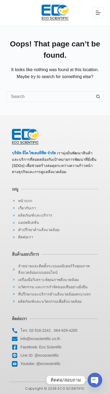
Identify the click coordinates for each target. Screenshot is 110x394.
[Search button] (98, 96)
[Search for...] (49, 96)
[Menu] (98, 12)
